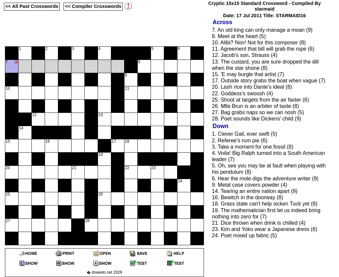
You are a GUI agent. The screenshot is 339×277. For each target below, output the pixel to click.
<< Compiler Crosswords (93, 6)
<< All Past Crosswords (31, 6)
